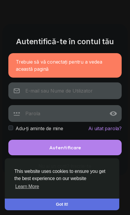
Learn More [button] (27, 186)
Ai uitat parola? (105, 128)
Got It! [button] (62, 204)
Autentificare (65, 147)
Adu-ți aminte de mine (39, 128)
